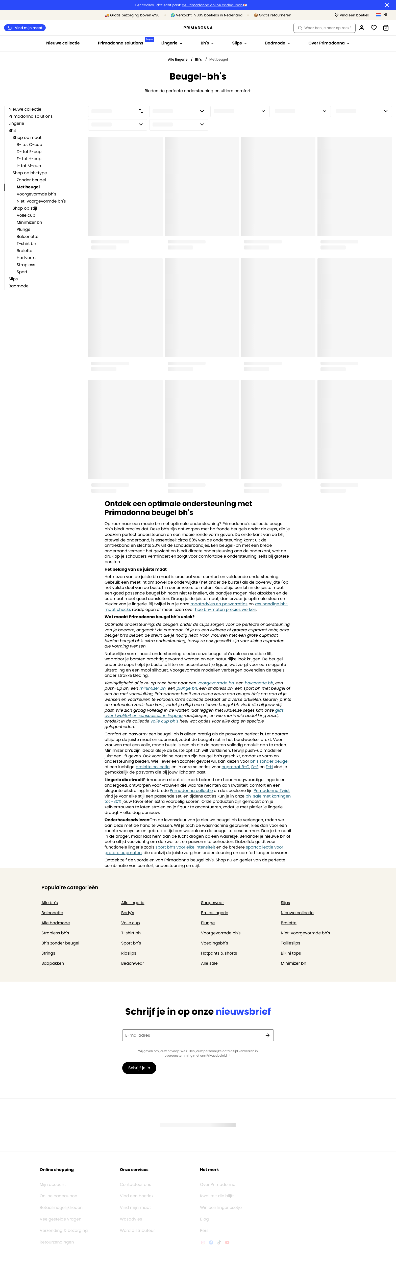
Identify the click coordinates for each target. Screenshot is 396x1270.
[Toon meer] (229, 1056)
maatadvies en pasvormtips (218, 604)
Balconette (27, 236)
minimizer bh (152, 688)
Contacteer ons (135, 1169)
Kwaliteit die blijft (217, 1180)
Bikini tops (291, 953)
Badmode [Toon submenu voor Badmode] (277, 43)
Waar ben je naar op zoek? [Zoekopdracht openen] (324, 27)
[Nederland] (383, 15)
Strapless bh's (55, 933)
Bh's (198, 59)
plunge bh (187, 688)
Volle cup (26, 215)
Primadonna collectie (191, 790)
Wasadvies (131, 1203)
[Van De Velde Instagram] (203, 1227)
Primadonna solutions (31, 116)
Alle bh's (49, 903)
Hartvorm (26, 258)
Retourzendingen (57, 1226)
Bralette (24, 251)
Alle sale (209, 963)
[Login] (362, 27)
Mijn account (53, 1169)
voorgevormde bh (215, 683)
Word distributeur (137, 1214)
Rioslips (128, 953)
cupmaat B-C (236, 767)
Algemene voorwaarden (29, 1263)
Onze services (134, 1154)
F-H (269, 767)
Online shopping (57, 1154)
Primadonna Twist (272, 790)
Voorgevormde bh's (36, 194)
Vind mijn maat (24, 28)
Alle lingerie (177, 59)
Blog (204, 1203)
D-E (254, 767)
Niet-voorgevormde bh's (41, 201)
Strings (48, 953)
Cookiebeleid (98, 1263)
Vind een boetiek (137, 1180)
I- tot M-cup (29, 166)
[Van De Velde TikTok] (219, 1227)
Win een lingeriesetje (221, 1191)
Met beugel (28, 187)
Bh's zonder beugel (60, 943)
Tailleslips (290, 943)
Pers (204, 1214)
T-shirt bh (26, 243)
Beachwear (132, 963)
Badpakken (52, 963)
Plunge (23, 229)
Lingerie (16, 123)
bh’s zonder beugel (269, 761)
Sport (22, 272)
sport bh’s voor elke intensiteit (185, 847)
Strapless (26, 265)
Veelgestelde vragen (60, 1203)
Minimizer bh (29, 222)
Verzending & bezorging (64, 1214)
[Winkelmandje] (386, 27)
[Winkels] (352, 15)
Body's (127, 913)
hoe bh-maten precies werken (225, 609)
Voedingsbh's (214, 943)
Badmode (19, 286)
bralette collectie (152, 767)
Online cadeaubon (58, 1180)
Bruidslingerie (214, 913)
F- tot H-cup (29, 159)
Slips (13, 279)
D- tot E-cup (29, 152)
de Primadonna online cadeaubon (212, 5)
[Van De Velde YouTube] (227, 1227)
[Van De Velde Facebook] (211, 1227)
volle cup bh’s (164, 721)
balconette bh (259, 683)
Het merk (209, 1154)
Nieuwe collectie (63, 43)
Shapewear (212, 903)
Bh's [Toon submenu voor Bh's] (207, 43)
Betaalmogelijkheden (61, 1191)
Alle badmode (55, 923)
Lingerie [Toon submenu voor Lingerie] (172, 43)
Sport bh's (131, 943)
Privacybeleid (217, 1056)
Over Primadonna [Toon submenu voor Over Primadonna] (329, 43)
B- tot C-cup (29, 144)
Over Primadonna (218, 1169)
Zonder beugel (31, 180)
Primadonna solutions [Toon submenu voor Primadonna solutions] (125, 41)
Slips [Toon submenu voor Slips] (239, 43)
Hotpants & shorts (219, 953)
